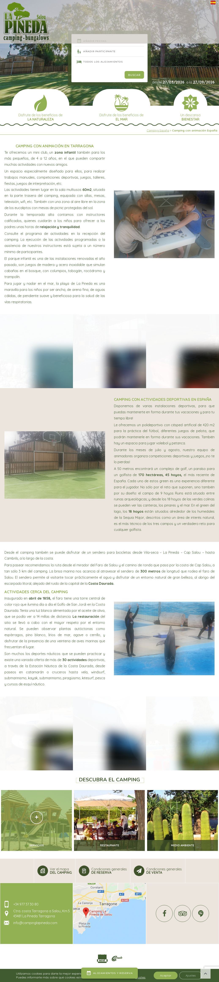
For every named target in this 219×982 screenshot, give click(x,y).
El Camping (66, 17)
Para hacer (168, 17)
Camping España (158, 130)
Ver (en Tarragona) (143, 17)
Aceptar (165, 975)
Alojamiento (118, 17)
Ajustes (191, 975)
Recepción (47, 17)
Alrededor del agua (91, 17)
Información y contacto (197, 17)
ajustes (140, 977)
